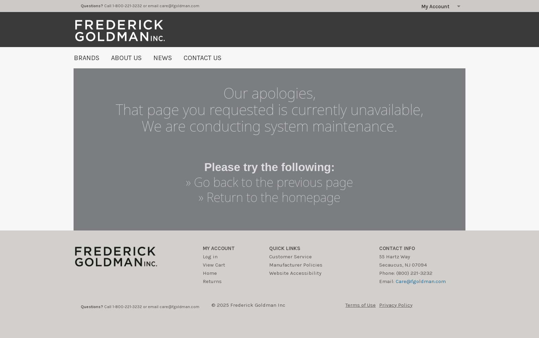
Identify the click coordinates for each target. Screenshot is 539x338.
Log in (210, 257)
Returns (212, 281)
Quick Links (284, 248)
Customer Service (290, 257)
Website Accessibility (295, 273)
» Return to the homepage (270, 197)
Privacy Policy (395, 305)
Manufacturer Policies (295, 265)
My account (219, 248)
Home (210, 273)
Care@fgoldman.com (421, 281)
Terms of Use (360, 305)
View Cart (214, 265)
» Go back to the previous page (269, 182)
